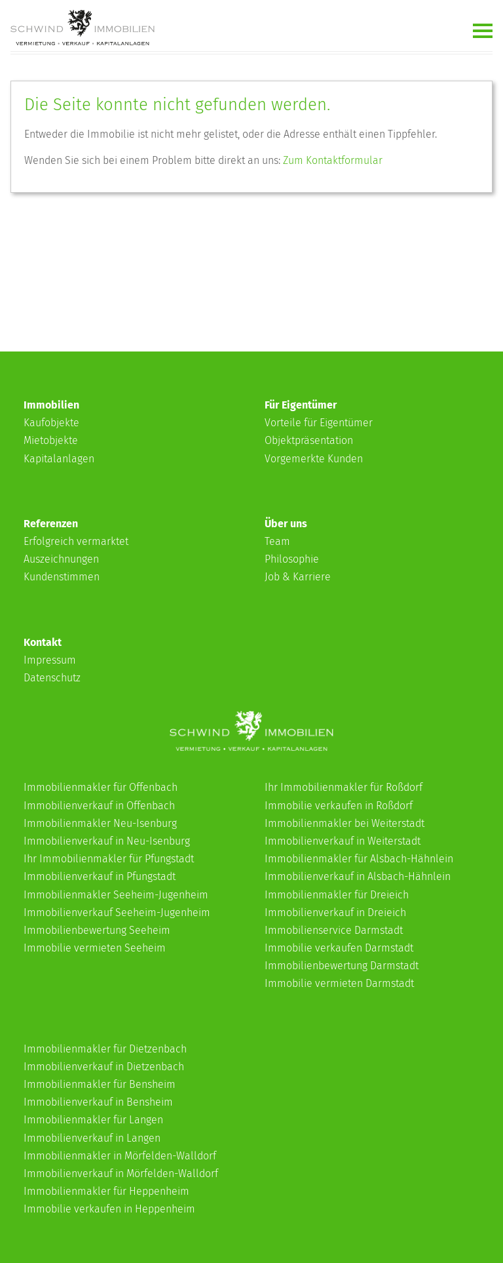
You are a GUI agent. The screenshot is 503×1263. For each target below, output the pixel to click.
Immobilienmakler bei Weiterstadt (344, 823)
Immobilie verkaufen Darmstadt (339, 948)
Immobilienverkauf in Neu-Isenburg (107, 841)
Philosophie (292, 559)
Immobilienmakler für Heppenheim (106, 1191)
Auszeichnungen (61, 559)
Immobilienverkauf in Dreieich (335, 912)
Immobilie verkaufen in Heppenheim (109, 1209)
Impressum (50, 660)
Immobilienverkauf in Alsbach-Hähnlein (358, 876)
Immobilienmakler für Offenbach (100, 787)
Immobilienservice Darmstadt (334, 930)
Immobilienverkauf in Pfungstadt (100, 876)
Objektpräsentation (309, 440)
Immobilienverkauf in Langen (92, 1138)
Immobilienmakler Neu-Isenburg (100, 823)
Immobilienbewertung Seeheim (97, 930)
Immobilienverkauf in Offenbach (99, 805)
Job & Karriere (298, 577)
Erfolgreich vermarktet (76, 541)
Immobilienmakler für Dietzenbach (105, 1049)
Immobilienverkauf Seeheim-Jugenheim (117, 912)
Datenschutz (52, 678)
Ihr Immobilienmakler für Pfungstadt (109, 858)
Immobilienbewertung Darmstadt (342, 965)
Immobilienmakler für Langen (93, 1119)
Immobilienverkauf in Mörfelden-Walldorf (121, 1173)
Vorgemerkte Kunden (314, 458)
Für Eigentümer (301, 405)
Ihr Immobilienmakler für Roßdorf (343, 787)
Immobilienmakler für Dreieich (337, 895)
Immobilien (51, 405)
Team (277, 541)
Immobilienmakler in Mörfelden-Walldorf (120, 1156)
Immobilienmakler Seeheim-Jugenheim (116, 895)
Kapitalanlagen (59, 458)
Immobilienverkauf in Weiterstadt (342, 841)
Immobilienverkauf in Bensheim (98, 1102)
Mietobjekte (51, 440)
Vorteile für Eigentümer (319, 422)
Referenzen (51, 523)
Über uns (286, 523)
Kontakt (43, 642)
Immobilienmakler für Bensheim (100, 1084)
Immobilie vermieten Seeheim (95, 948)
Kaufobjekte (51, 422)
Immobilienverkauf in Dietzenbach (104, 1066)
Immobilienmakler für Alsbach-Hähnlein (359, 858)
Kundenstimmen (62, 577)
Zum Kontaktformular (332, 160)
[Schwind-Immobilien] (251, 747)
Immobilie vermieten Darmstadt (339, 983)
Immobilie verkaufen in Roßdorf (339, 805)
